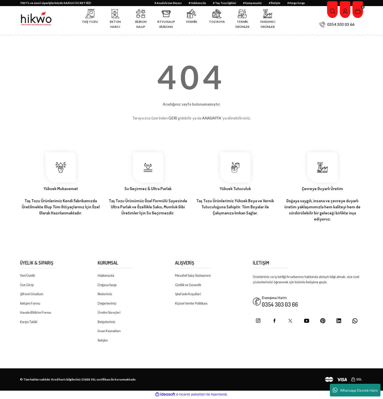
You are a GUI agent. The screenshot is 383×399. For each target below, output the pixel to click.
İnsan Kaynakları (110, 332)
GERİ (172, 118)
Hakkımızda (106, 276)
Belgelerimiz (106, 323)
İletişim (103, 341)
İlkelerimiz (105, 294)
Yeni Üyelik (28, 276)
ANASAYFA (211, 118)
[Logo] (36, 19)
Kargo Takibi (29, 323)
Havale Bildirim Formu (36, 313)
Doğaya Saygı (108, 285)
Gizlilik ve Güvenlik (189, 285)
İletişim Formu (30, 304)
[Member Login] (344, 9)
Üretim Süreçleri (109, 313)
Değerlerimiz (107, 304)
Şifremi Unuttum (32, 294)
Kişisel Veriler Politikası (192, 304)
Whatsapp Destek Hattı (355, 390)
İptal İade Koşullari (189, 294)
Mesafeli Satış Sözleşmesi (193, 276)
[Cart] (357, 9)
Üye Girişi (27, 285)
